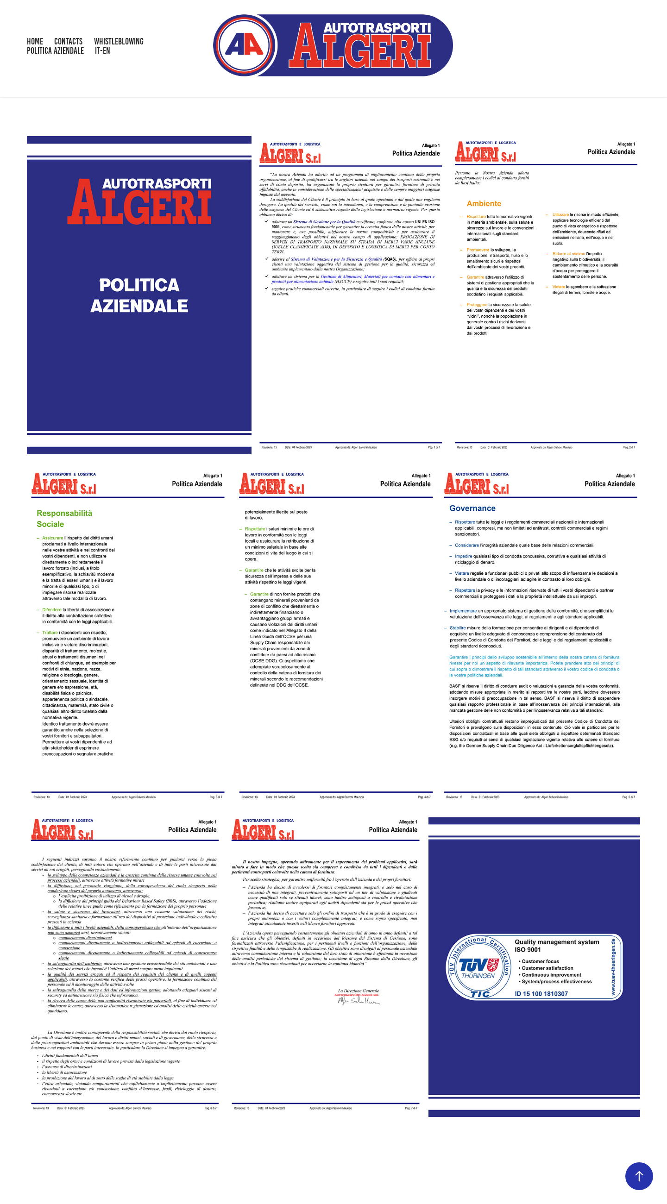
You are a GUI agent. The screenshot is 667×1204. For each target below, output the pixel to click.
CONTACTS (68, 41)
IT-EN (102, 51)
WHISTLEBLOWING (119, 41)
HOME (35, 41)
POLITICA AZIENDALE (55, 51)
